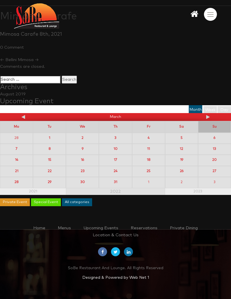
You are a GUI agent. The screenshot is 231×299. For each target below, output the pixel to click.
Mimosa (28, 60)
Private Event (15, 202)
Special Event (46, 202)
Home (39, 228)
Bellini (8, 60)
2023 (198, 191)
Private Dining (184, 228)
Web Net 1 (139, 278)
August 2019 (13, 94)
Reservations (144, 228)
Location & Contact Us (116, 235)
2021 (33, 191)
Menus (64, 228)
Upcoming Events (100, 228)
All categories (77, 202)
